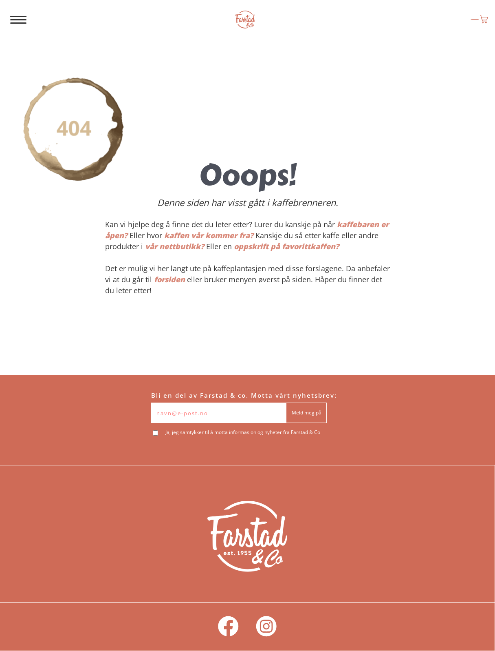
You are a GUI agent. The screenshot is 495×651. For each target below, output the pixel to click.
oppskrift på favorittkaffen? (286, 246)
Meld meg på (306, 412)
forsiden (169, 279)
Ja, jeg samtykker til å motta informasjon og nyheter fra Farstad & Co (242, 432)
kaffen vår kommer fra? (208, 235)
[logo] (245, 19)
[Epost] (218, 413)
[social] (228, 627)
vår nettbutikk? (174, 246)
